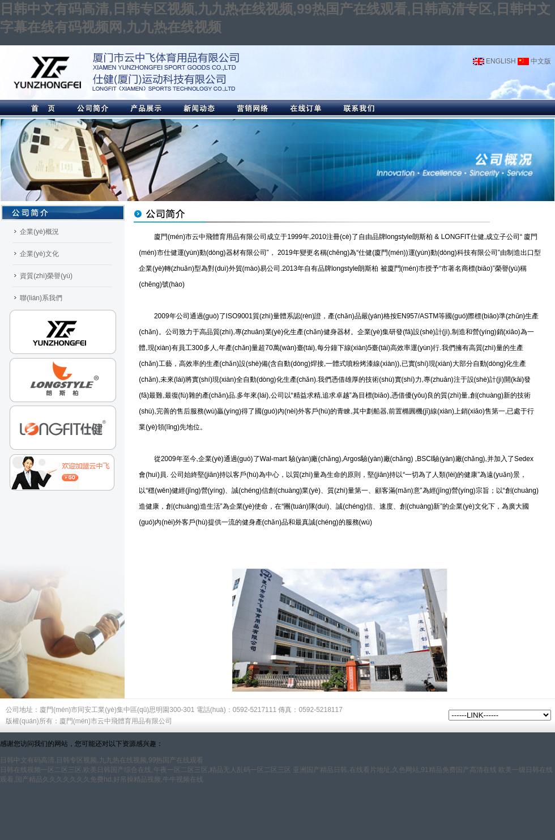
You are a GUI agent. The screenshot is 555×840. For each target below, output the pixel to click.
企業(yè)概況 (39, 232)
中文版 (534, 61)
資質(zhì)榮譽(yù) (46, 276)
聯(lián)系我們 (41, 298)
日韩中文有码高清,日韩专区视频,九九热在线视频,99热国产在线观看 (101, 760)
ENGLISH (494, 61)
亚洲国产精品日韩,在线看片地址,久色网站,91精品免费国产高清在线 (394, 770)
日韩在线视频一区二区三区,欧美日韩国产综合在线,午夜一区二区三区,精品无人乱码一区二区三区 (145, 770)
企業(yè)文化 (39, 254)
